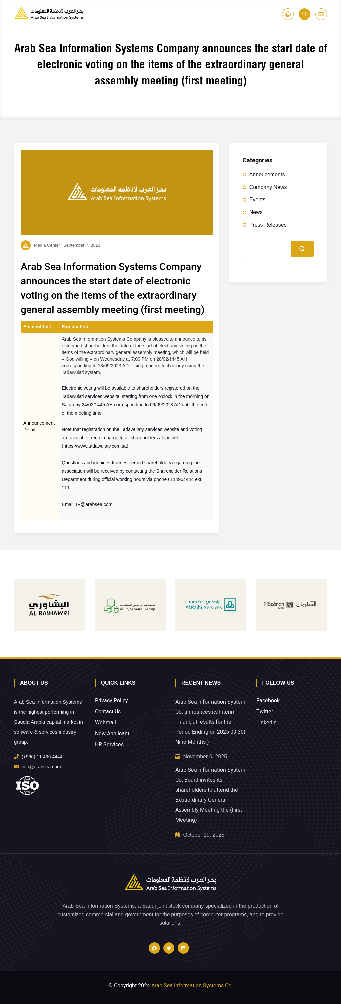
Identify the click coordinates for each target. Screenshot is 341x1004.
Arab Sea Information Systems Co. (192, 986)
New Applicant (112, 734)
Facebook (268, 701)
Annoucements (267, 174)
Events (257, 199)
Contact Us (108, 712)
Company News (268, 187)
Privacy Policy (111, 701)
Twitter (264, 712)
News (256, 212)
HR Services (109, 745)
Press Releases (268, 225)
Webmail (105, 723)
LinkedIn (266, 723)
